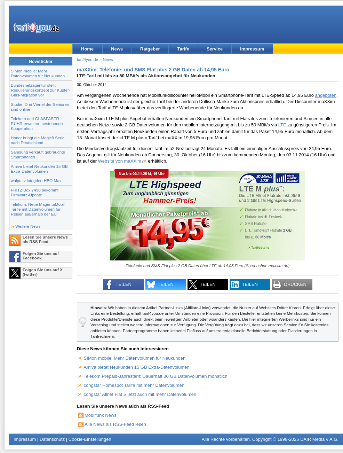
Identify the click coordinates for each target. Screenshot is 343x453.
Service (215, 49)
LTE (282, 124)
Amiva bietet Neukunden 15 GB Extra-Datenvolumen (39, 168)
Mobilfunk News (101, 415)
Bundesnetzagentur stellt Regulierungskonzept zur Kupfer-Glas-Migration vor (40, 90)
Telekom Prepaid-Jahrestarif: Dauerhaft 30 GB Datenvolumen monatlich (156, 376)
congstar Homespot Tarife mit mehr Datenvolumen (134, 385)
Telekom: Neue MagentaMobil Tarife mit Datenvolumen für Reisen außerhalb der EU (38, 209)
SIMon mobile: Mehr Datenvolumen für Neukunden (38, 73)
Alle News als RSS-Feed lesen (115, 424)
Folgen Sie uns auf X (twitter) (43, 271)
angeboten (325, 95)
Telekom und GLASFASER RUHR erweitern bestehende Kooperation (37, 123)
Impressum (252, 49)
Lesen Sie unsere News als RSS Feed (45, 239)
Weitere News (28, 226)
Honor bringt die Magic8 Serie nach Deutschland (38, 140)
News (117, 49)
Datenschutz (52, 439)
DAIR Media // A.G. (319, 439)
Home (87, 49)
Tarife (183, 49)
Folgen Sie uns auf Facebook (41, 255)
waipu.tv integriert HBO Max (36, 180)
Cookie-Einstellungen (90, 439)
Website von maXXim (119, 161)
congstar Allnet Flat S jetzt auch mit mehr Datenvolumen (140, 394)
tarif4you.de (87, 59)
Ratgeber (150, 49)
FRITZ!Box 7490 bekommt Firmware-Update (34, 192)
